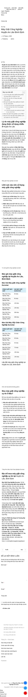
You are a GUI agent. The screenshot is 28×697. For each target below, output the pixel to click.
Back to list (14, 549)
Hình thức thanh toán (6, 648)
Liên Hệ (3, 656)
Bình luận (4, 565)
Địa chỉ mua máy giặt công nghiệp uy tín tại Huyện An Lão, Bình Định (14, 116)
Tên (2, 582)
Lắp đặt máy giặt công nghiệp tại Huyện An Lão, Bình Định (15, 111)
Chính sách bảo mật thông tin (9, 651)
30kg (20, 488)
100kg (8, 490)
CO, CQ (4, 495)
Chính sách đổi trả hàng (7, 645)
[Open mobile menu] (2, 15)
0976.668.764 (18, 537)
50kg (3, 490)
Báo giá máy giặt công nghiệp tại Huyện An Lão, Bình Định (14, 102)
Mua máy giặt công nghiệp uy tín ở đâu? (14, 113)
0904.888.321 (5, 539)
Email (3, 589)
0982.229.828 (10, 537)
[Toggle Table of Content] (23, 92)
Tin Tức (3, 26)
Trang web (4, 595)
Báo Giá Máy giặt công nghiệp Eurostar (15, 105)
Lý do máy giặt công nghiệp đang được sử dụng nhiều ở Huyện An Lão (14, 95)
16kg (10, 488)
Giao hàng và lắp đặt (6, 642)
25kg (16, 488)
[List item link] (14, 632)
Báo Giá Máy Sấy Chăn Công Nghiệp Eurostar (14, 107)
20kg (13, 488)
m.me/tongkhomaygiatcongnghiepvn (15, 541)
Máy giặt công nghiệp (7, 191)
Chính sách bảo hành (6, 654)
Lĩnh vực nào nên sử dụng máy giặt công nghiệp (13, 99)
